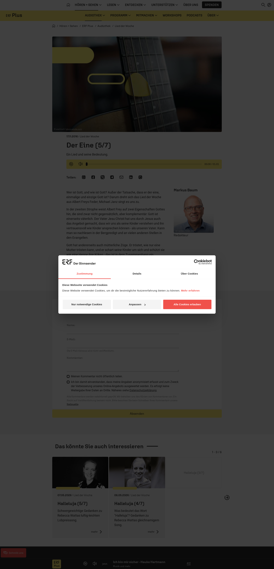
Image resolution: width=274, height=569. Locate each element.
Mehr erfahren (190, 290)
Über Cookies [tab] (189, 273)
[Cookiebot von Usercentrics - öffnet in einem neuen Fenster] (196, 262)
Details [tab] (137, 273)
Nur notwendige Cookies (86, 304)
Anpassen (137, 304)
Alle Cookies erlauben (187, 304)
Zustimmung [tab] (85, 273)
